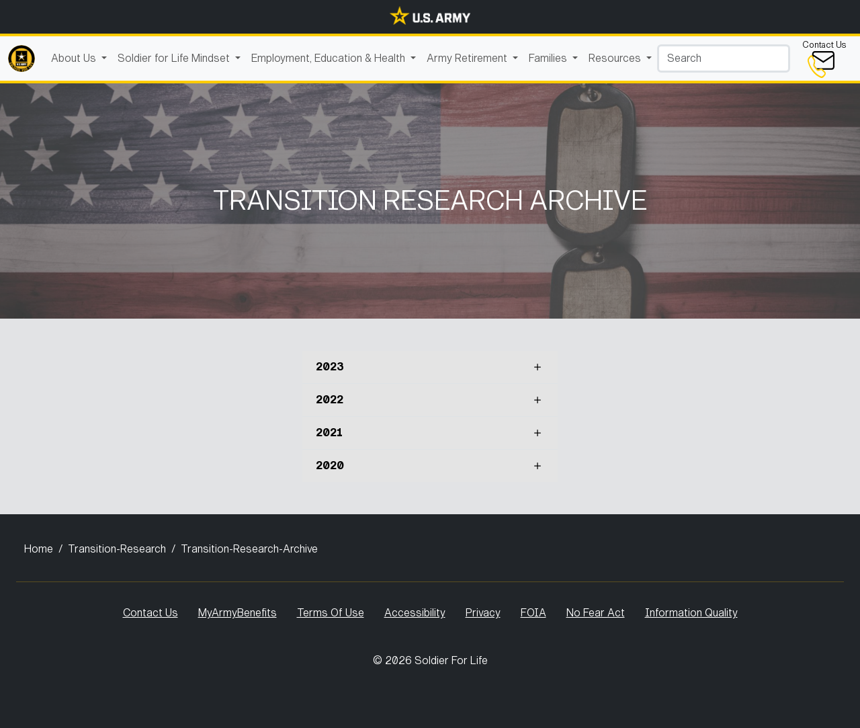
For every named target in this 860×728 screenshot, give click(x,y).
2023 (330, 366)
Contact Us (150, 612)
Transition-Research (117, 548)
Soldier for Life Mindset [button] (175, 58)
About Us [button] (75, 58)
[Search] (723, 58)
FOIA (533, 612)
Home (38, 548)
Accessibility (414, 612)
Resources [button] (616, 58)
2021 (329, 432)
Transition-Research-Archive (249, 548)
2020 (330, 465)
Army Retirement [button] (468, 58)
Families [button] (549, 58)
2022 (329, 399)
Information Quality (691, 612)
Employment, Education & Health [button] (329, 58)
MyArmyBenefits (237, 612)
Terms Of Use (330, 612)
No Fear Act (595, 612)
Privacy (483, 612)
